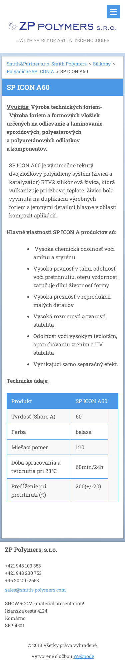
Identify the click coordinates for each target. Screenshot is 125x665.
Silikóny (102, 63)
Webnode (83, 656)
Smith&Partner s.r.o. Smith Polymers (47, 63)
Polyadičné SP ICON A (30, 71)
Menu (113, 11)
